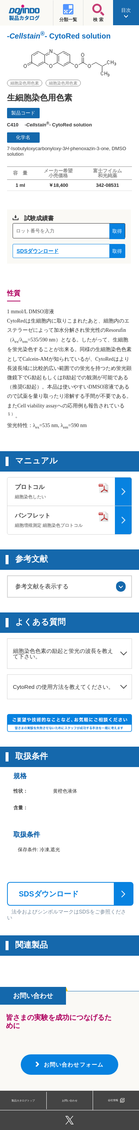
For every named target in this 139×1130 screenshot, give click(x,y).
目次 (126, 12)
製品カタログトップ (23, 1100)
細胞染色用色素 (24, 83)
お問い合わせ (70, 1100)
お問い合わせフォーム (74, 1064)
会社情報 (113, 1100)
